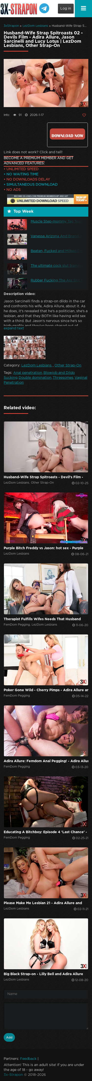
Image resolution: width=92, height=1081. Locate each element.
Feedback (28, 1058)
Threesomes (63, 377)
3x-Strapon (13, 1074)
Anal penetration (27, 372)
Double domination (35, 377)
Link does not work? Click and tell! (33, 152)
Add (9, 1037)
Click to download (67, 134)
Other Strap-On (67, 365)
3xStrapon (11, 26)
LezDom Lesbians (35, 26)
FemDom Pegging (17, 624)
